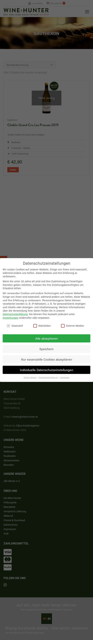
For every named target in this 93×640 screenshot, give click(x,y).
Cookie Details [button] (30, 373)
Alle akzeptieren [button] (46, 334)
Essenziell (15, 321)
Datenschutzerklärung (15, 309)
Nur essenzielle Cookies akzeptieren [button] (46, 355)
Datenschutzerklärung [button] (48, 373)
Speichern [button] (46, 345)
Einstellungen (10, 313)
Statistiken (42, 321)
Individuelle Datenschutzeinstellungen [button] (46, 365)
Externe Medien (72, 321)
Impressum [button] (64, 373)
